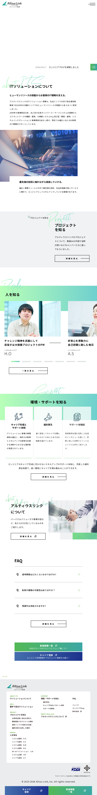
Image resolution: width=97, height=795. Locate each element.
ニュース (76, 705)
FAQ (74, 698)
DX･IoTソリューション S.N (22, 751)
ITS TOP (4, 676)
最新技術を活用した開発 (21, 728)
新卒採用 (76, 711)
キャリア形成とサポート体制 (53, 705)
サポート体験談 (48, 708)
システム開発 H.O (19, 738)
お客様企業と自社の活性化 (21, 718)
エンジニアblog (78, 708)
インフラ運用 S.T (19, 758)
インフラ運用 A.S (19, 742)
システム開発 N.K (19, 748)
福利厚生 (46, 702)
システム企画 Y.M (19, 755)
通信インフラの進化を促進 (21, 725)
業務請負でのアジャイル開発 (22, 721)
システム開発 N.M (19, 745)
